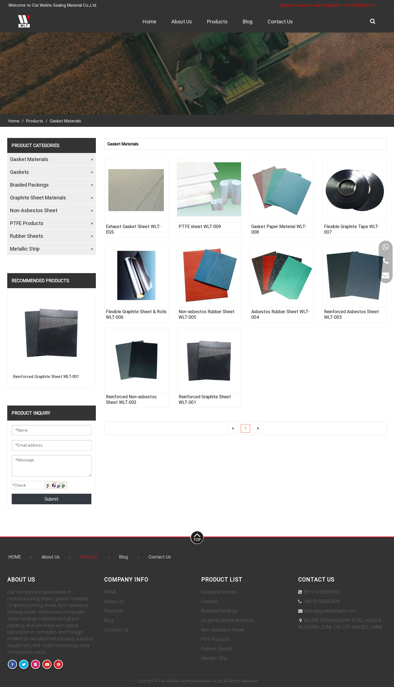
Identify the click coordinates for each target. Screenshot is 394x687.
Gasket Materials (65, 120)
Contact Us (280, 21)
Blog (247, 21)
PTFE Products (26, 223)
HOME (14, 557)
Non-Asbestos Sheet (33, 210)
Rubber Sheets (26, 236)
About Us (181, 21)
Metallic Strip (25, 248)
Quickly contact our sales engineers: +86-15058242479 (326, 5)
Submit (52, 499)
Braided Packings (29, 184)
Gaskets (19, 172)
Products (217, 21)
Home (149, 21)
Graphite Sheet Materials (38, 197)
